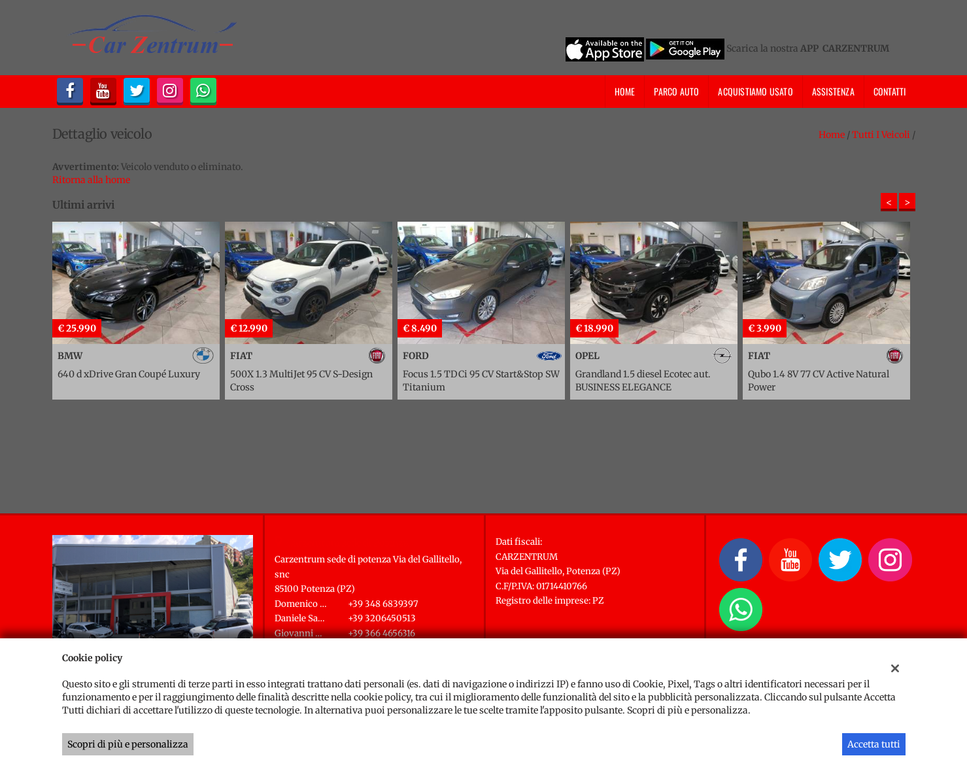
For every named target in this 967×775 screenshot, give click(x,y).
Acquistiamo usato (755, 91)
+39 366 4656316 (381, 633)
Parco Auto (676, 91)
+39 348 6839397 (383, 604)
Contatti (890, 91)
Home (625, 91)
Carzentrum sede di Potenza (348, 543)
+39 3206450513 (382, 618)
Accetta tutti (873, 744)
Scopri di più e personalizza (127, 744)
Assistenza (833, 91)
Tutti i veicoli (881, 135)
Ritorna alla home (91, 180)
